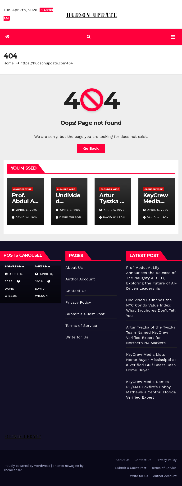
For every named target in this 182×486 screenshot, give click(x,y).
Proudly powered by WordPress (27, 466)
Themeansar (13, 470)
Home (9, 63)
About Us (74, 267)
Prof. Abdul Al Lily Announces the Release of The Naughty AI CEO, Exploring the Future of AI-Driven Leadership (151, 278)
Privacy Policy (78, 302)
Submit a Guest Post (85, 314)
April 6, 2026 (26, 210)
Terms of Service (81, 325)
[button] (89, 37)
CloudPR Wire (22, 189)
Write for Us (76, 337)
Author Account (80, 279)
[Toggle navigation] (173, 36)
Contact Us (75, 290)
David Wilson (24, 217)
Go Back (91, 148)
